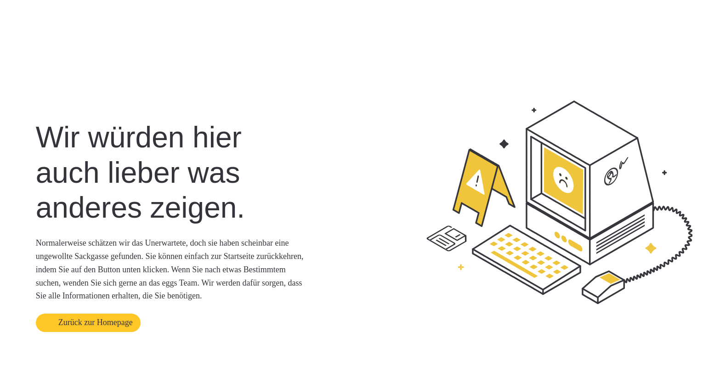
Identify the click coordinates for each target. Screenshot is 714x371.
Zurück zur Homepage (95, 322)
